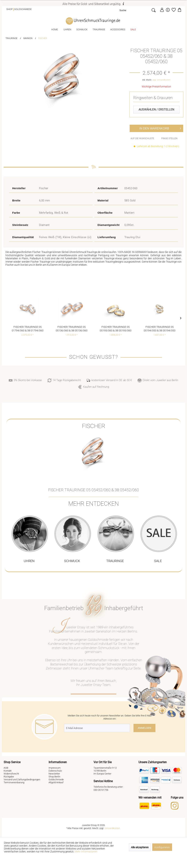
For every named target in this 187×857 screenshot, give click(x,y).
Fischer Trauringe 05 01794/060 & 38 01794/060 (27, 328)
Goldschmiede (23, 9)
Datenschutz (55, 770)
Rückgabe (9, 776)
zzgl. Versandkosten (161, 80)
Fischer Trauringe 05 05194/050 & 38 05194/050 (159, 328)
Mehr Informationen (86, 851)
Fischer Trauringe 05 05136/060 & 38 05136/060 (71, 328)
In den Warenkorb (160, 127)
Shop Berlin (54, 776)
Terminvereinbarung (14, 782)
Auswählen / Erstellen (156, 109)
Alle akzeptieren (140, 847)
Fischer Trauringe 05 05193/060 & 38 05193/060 (115, 328)
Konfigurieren (162, 847)
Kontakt (8, 770)
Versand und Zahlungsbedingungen (22, 779)
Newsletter (54, 773)
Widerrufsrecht (11, 773)
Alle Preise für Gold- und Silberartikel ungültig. (93, 4)
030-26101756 (101, 790)
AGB (6, 767)
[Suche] (134, 10)
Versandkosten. (112, 828)
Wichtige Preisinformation (156, 86)
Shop (9, 9)
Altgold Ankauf (56, 782)
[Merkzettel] (174, 10)
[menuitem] (138, 10)
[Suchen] (153, 10)
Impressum (55, 767)
